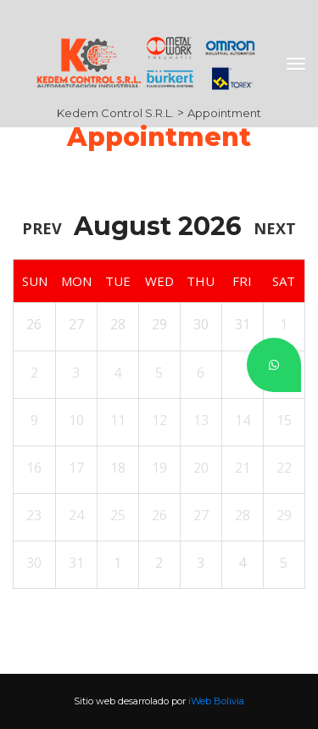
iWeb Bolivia (216, 701)
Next (275, 228)
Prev (42, 228)
